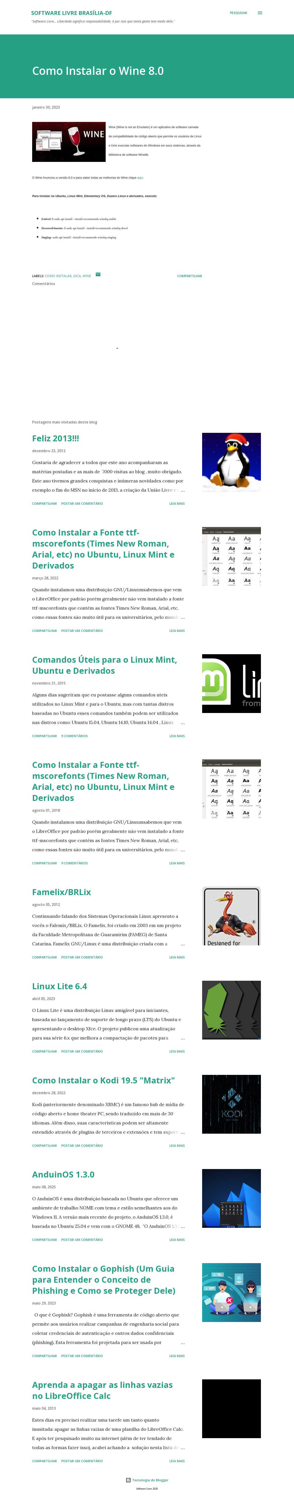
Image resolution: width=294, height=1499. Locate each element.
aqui (140, 177)
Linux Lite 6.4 (59, 986)
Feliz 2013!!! (55, 438)
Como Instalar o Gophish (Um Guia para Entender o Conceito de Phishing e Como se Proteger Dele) (103, 1279)
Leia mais (177, 503)
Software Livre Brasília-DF (71, 13)
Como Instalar (58, 276)
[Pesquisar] (238, 13)
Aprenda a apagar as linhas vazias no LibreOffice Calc (102, 1390)
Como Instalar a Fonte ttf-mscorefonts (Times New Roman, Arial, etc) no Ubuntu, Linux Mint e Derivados (103, 549)
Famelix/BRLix (61, 892)
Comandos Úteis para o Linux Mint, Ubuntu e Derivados (104, 665)
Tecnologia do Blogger (147, 1480)
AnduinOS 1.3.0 (63, 1174)
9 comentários (74, 736)
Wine (87, 276)
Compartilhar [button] (189, 276)
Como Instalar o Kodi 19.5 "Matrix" (103, 1080)
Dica (77, 276)
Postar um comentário (82, 503)
